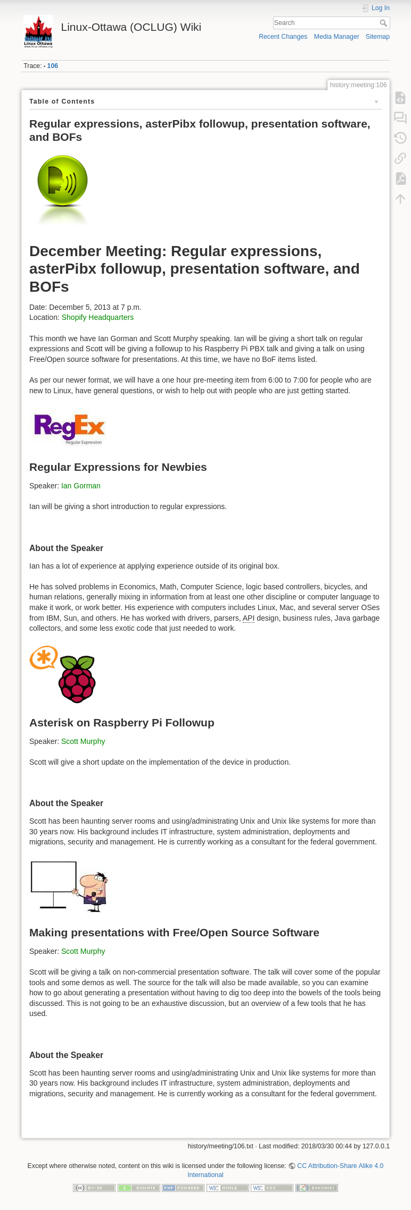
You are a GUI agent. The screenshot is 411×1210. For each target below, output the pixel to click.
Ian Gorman (81, 485)
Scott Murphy (83, 741)
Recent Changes (283, 36)
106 (52, 66)
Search (385, 23)
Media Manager (336, 36)
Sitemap (378, 36)
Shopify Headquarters (98, 317)
